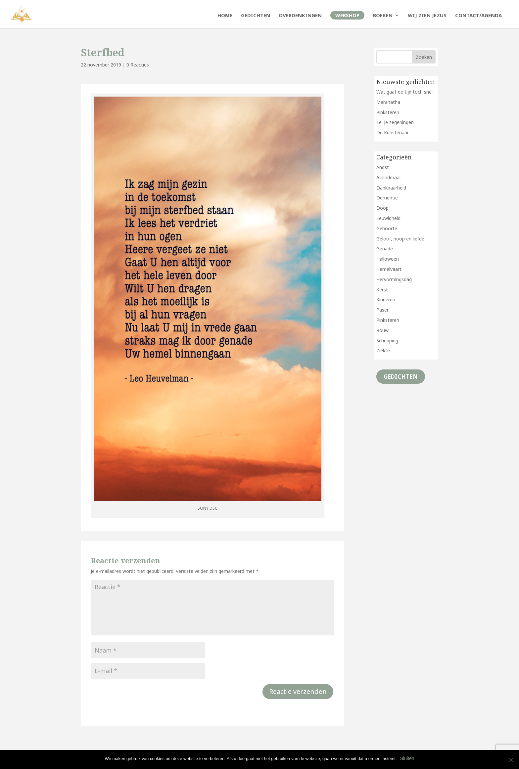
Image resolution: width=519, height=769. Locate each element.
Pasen (383, 310)
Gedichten (255, 16)
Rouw (382, 330)
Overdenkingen (300, 16)
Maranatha (388, 102)
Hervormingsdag (394, 279)
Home (224, 16)
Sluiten (407, 758)
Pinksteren (387, 112)
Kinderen (385, 299)
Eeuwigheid (388, 218)
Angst (382, 167)
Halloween (387, 259)
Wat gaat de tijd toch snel (404, 92)
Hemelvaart (388, 269)
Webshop (347, 15)
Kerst (382, 289)
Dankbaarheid (391, 188)
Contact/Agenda (478, 16)
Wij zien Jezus (427, 16)
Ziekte (383, 350)
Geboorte (386, 228)
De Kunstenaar (392, 132)
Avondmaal (388, 177)
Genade (384, 248)
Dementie (387, 197)
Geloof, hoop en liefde (400, 238)
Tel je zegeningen (395, 122)
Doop (382, 208)
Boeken (383, 16)
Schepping (387, 340)
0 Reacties (137, 65)
